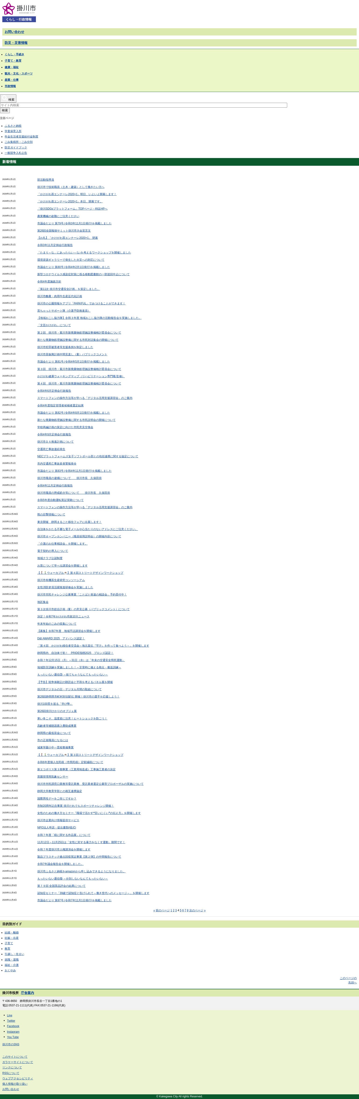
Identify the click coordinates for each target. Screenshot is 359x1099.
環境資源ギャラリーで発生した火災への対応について (70, 259)
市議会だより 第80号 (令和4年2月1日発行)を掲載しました (73, 267)
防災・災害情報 (16, 43)
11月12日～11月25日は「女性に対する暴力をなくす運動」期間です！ (81, 842)
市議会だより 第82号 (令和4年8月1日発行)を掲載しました (73, 412)
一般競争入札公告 (16, 153)
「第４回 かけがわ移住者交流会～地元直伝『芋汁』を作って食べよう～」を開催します (93, 645)
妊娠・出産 (12, 938)
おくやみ (10, 970)
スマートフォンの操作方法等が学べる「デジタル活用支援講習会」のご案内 (84, 398)
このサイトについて (15, 1056)
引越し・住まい (14, 954)
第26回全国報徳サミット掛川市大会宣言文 (64, 230)
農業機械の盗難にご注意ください (58, 216)
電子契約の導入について (52, 551)
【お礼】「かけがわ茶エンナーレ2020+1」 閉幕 (67, 238)
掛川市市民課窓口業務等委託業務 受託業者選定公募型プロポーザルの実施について (90, 784)
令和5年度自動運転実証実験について (60, 500)
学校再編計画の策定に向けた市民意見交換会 (65, 427)
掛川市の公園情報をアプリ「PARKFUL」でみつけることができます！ (81, 303)
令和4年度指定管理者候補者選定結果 (60, 405)
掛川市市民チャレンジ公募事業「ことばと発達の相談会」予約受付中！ (82, 594)
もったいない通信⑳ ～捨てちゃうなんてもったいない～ (72, 674)
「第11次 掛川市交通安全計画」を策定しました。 (68, 289)
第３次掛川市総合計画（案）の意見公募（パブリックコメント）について (83, 609)
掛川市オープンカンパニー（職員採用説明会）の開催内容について (79, 536)
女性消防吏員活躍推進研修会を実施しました (65, 587)
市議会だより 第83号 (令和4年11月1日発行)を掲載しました (74, 470)
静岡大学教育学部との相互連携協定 (59, 791)
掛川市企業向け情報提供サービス (58, 820)
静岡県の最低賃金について (54, 733)
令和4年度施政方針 (49, 281)
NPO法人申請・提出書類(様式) (56, 827)
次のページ (196, 910)
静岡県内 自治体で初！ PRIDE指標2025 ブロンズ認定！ (75, 653)
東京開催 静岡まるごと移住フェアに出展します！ (69, 522)
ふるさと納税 (13, 125)
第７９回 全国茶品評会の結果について (61, 886)
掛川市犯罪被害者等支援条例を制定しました (65, 347)
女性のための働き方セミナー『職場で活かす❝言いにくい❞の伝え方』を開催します (89, 813)
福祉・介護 (12, 965)
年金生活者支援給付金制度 (21, 136)
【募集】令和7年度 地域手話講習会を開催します (68, 631)
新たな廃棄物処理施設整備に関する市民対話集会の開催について (77, 340)
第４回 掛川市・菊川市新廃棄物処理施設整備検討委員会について (79, 383)
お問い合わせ (14, 32)
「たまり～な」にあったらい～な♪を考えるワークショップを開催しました (84, 252)
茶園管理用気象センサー (52, 776)
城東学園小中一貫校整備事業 (55, 747)
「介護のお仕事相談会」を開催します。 (62, 543)
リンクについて (12, 1067)
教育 (7, 948)
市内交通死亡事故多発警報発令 (56, 463)
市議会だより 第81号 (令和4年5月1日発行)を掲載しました (73, 361)
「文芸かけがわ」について (54, 325)
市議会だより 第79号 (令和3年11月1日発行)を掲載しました (74, 223)
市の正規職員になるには (52, 740)
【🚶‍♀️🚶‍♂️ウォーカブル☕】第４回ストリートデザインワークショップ (80, 572)
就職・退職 (12, 959)
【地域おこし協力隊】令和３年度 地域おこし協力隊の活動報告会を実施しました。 (89, 318)
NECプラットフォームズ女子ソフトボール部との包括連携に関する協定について (87, 456)
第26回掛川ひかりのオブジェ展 (57, 711)
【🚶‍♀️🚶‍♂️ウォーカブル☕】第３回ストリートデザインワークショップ (80, 755)
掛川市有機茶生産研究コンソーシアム (61, 580)
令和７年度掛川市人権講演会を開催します (63, 849)
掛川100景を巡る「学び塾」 (55, 703)
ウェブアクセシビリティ (17, 1078)
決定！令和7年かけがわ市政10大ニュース (63, 616)
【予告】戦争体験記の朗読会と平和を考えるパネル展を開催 (75, 682)
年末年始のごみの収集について (56, 623)
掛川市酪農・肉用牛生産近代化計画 (59, 296)
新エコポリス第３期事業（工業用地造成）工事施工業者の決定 (76, 769)
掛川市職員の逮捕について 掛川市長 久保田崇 (69, 478)
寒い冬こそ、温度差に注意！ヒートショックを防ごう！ (72, 718)
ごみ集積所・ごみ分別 (19, 142)
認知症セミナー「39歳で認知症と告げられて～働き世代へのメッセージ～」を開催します (93, 893)
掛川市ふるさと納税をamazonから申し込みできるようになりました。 (81, 871)
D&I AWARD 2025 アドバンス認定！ (61, 638)
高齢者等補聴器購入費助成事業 (56, 725)
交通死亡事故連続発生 (51, 449)
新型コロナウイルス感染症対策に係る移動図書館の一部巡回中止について (83, 274)
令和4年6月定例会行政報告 (54, 390)
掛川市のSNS (10, 1044)
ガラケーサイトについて (17, 1062)
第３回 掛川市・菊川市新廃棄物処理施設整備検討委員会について (79, 369)
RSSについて (10, 1073)
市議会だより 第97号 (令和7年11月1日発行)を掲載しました (74, 900)
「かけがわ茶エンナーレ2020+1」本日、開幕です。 (70, 201)
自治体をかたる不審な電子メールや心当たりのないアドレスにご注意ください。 (87, 529)
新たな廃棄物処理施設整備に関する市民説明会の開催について (76, 420)
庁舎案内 (27, 993)
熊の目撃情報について (51, 514)
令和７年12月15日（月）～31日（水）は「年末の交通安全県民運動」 (81, 660)
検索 (5, 110)
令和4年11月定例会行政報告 (55, 485)
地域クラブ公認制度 (49, 558)
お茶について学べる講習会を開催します (62, 565)
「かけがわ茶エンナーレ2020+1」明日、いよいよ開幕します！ (77, 194)
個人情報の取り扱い (15, 1083)
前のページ (163, 910)
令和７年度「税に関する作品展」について (63, 835)
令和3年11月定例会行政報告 (55, 245)
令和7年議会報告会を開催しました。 (60, 864)
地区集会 (42, 602)
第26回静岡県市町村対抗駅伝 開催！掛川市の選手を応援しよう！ (78, 696)
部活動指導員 (45, 179)
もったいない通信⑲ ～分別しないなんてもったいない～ (72, 878)
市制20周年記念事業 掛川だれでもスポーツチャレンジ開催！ (75, 805)
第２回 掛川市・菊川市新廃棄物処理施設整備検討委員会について (79, 332)
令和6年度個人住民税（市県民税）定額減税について (70, 762)
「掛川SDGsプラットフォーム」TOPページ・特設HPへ (72, 208)
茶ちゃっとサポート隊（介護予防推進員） (63, 310)
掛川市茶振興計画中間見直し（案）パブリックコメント (72, 354)
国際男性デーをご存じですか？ (56, 798)
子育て (9, 943)
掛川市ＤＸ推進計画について (55, 441)
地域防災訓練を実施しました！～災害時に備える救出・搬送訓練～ (79, 667)
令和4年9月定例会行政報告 (54, 434)
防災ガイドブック (16, 147)
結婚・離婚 (12, 932)
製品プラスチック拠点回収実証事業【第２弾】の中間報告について (79, 856)
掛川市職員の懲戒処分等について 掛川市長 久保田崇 (73, 492)
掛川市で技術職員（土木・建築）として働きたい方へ (70, 187)
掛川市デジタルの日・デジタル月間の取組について (69, 689)
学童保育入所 (13, 131)
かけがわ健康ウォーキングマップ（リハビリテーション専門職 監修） (81, 376)
